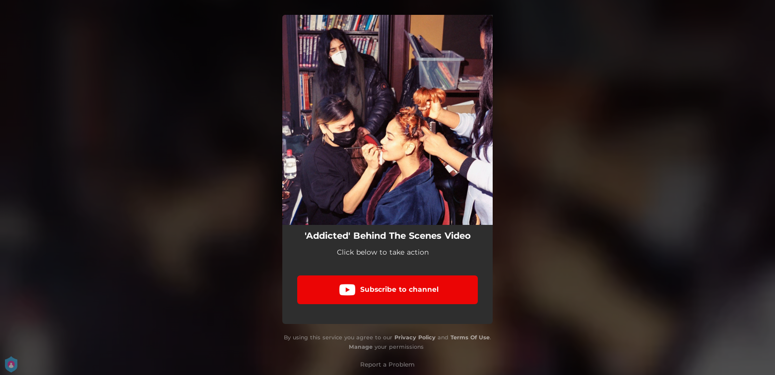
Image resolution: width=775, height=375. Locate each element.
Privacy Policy (415, 337)
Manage (361, 346)
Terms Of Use (470, 337)
